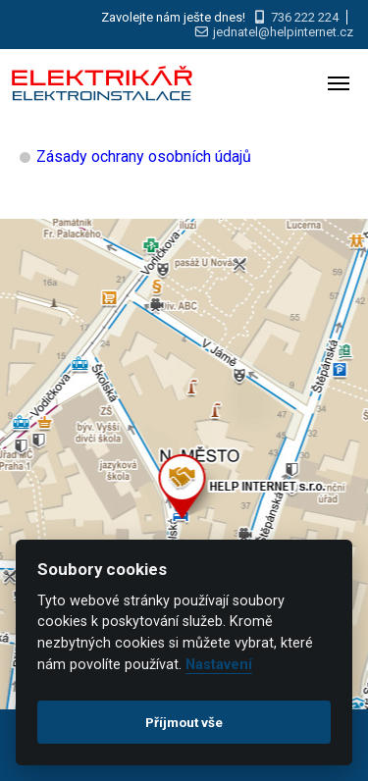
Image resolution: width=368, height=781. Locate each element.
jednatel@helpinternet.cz (283, 32)
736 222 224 (305, 17)
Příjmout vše (184, 722)
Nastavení (218, 664)
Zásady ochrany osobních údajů (143, 156)
